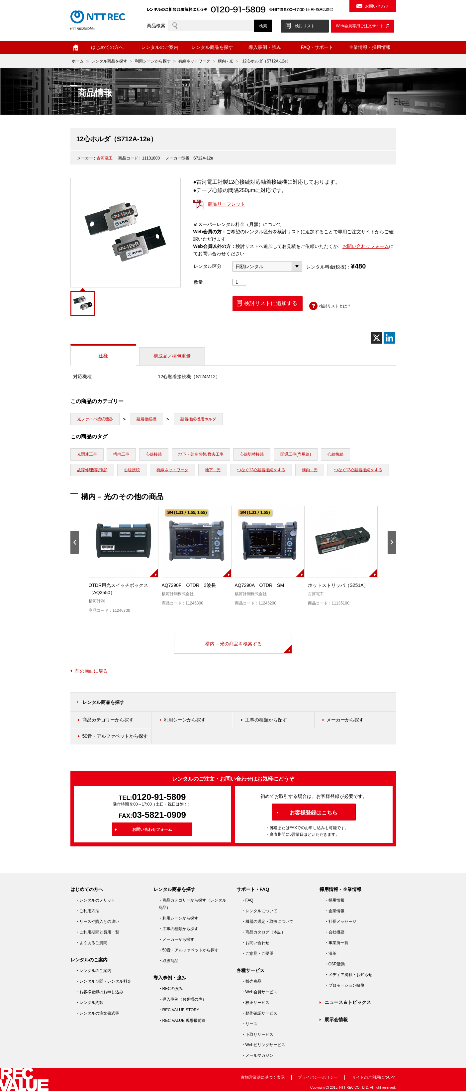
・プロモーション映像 (344, 985)
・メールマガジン (257, 1055)
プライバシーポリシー (318, 1077)
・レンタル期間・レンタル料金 (103, 981)
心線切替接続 (252, 454)
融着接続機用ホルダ (198, 419)
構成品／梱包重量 (172, 356)
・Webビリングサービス (263, 1044)
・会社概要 (334, 932)
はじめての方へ (107, 47)
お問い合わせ (377, 6)
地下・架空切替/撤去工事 (200, 454)
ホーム (75, 47)
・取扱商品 (168, 960)
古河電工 (105, 158)
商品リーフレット (226, 204)
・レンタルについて (259, 911)
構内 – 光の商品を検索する (233, 643)
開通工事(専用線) (295, 454)
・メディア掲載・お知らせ (348, 974)
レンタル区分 (208, 266)
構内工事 (121, 454)
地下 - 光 (213, 470)
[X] (376, 338)
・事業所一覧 (336, 942)
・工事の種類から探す (178, 929)
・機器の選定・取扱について (267, 921)
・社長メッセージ (340, 921)
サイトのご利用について (374, 1077)
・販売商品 (251, 981)
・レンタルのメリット (95, 900)
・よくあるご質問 (91, 942)
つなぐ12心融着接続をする (261, 470)
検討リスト (305, 26)
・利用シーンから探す (178, 918)
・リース (249, 1024)
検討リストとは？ (335, 306)
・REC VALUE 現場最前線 (182, 1020)
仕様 (103, 355)
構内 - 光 (225, 61)
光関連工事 (87, 454)
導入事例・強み (264, 47)
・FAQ (247, 900)
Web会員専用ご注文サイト (360, 26)
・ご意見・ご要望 (257, 953)
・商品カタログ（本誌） (263, 932)
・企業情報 (334, 911)
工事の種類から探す (266, 719)
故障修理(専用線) (92, 470)
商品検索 (156, 25)
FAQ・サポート (317, 47)
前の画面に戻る (91, 671)
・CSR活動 (335, 964)
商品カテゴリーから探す (108, 719)
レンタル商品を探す (212, 47)
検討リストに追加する (270, 303)
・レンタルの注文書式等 (97, 1013)
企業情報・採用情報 (370, 47)
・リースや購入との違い (97, 921)
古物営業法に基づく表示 (263, 1077)
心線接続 (154, 454)
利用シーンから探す (153, 61)
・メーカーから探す (176, 939)
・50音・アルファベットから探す (188, 950)
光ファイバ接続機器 (95, 419)
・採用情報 (334, 900)
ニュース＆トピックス (348, 1002)
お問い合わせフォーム (365, 246)
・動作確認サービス (259, 1013)
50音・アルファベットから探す (115, 736)
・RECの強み (170, 988)
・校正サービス (255, 1002)
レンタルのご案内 (159, 47)
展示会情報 (336, 1019)
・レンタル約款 (89, 1002)
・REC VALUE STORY (178, 1010)
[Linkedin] (389, 338)
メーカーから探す (345, 719)
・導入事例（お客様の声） (182, 999)
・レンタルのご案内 (93, 970)
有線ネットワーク (194, 61)
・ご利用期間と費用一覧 (97, 932)
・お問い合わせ (255, 942)
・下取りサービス (257, 1034)
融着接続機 (146, 419)
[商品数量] (239, 282)
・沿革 (330, 953)
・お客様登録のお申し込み (99, 992)
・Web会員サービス (259, 992)
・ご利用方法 (87, 911)
